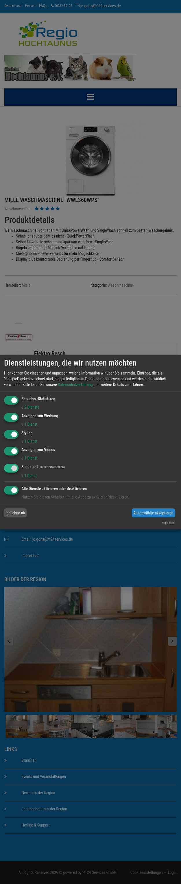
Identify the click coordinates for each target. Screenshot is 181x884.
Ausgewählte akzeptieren (153, 513)
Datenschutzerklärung (75, 384)
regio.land (168, 523)
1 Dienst (29, 424)
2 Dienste (30, 407)
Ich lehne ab (15, 513)
